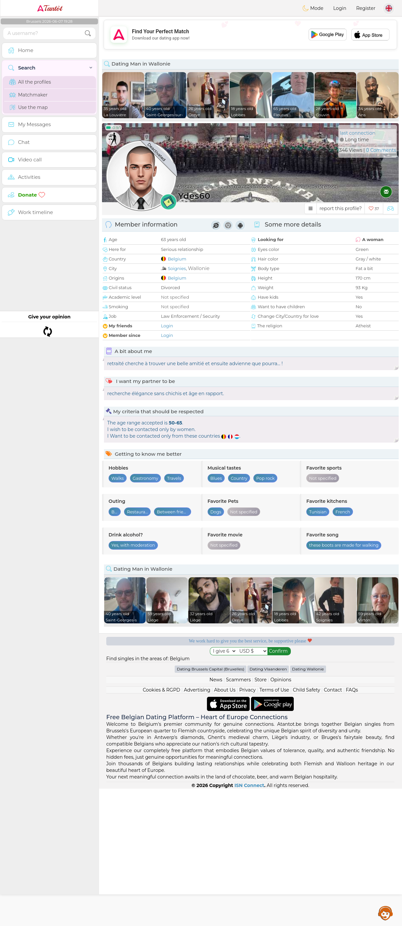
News (216, 817)
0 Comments (381, 150)
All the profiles (30, 82)
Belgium (177, 258)
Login (339, 8)
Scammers (238, 817)
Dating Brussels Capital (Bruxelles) (210, 806)
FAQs (352, 827)
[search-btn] (87, 33)
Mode (312, 8)
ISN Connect (249, 923)
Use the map (28, 107)
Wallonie (198, 268)
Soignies (177, 268)
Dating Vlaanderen (268, 806)
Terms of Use (274, 827)
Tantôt (49, 8)
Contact (333, 827)
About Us (225, 827)
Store (261, 817)
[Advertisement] (250, 34)
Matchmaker (28, 95)
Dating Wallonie (308, 806)
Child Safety (306, 827)
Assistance (385, 913)
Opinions (280, 817)
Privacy (247, 827)
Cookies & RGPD (161, 827)
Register (365, 8)
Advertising (197, 827)
